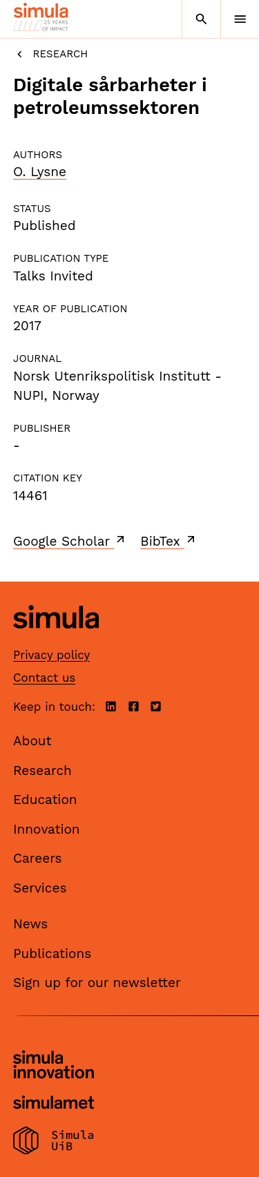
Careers (37, 858)
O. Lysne (39, 172)
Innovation (46, 829)
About (32, 741)
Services (39, 888)
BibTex (169, 541)
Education (45, 799)
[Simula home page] (56, 639)
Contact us (44, 678)
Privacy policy (51, 655)
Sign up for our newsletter (97, 983)
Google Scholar (70, 541)
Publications (52, 953)
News (30, 924)
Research (50, 54)
